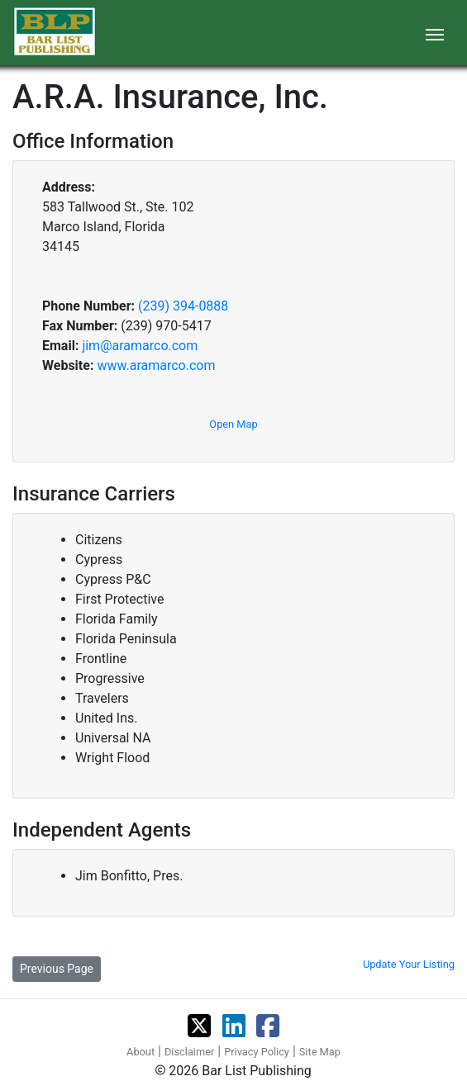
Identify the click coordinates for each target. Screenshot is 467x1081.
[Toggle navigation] (435, 33)
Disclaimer (189, 1051)
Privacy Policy (256, 1051)
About (140, 1051)
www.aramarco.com (156, 365)
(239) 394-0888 (183, 306)
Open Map (233, 424)
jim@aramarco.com (140, 345)
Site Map (320, 1051)
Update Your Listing (409, 964)
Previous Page (56, 968)
